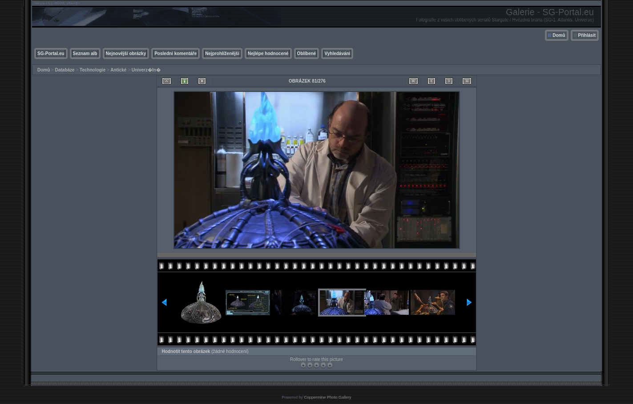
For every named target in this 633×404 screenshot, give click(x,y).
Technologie (92, 69)
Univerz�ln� (146, 69)
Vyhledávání (337, 53)
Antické (118, 69)
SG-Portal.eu (51, 53)
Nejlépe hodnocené (268, 53)
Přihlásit (587, 35)
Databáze (65, 69)
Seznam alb (85, 53)
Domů (558, 35)
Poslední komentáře (175, 53)
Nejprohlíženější (222, 53)
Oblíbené (306, 53)
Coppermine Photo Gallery (327, 397)
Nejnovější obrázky (126, 53)
